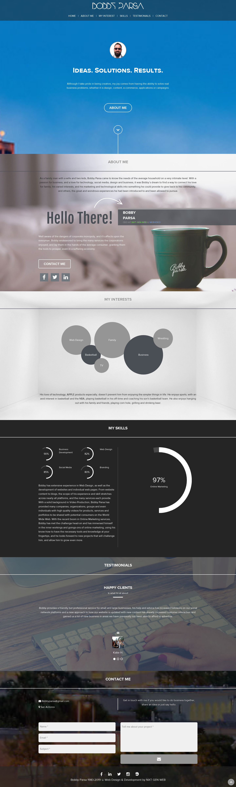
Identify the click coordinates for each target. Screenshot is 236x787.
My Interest (107, 16)
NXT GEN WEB (156, 780)
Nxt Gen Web (139, 222)
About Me (87, 16)
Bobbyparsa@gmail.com (54, 701)
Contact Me (54, 264)
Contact (162, 16)
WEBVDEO (154, 222)
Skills (124, 16)
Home (72, 16)
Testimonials (141, 16)
